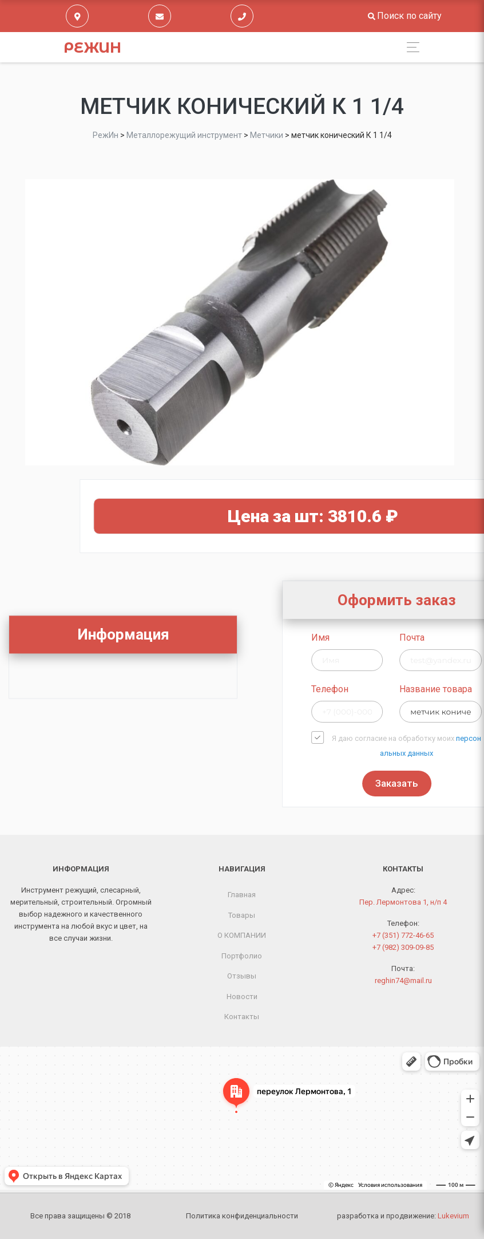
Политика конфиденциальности (242, 1216)
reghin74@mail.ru (403, 980)
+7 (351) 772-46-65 (403, 935)
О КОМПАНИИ (241, 935)
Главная (242, 894)
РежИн (92, 47)
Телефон (386, 689)
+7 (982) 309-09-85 (403, 947)
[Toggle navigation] (409, 47)
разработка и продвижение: (403, 1216)
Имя (377, 637)
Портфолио (241, 956)
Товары (241, 915)
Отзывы (241, 976)
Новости (242, 996)
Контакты (241, 1016)
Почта (468, 637)
